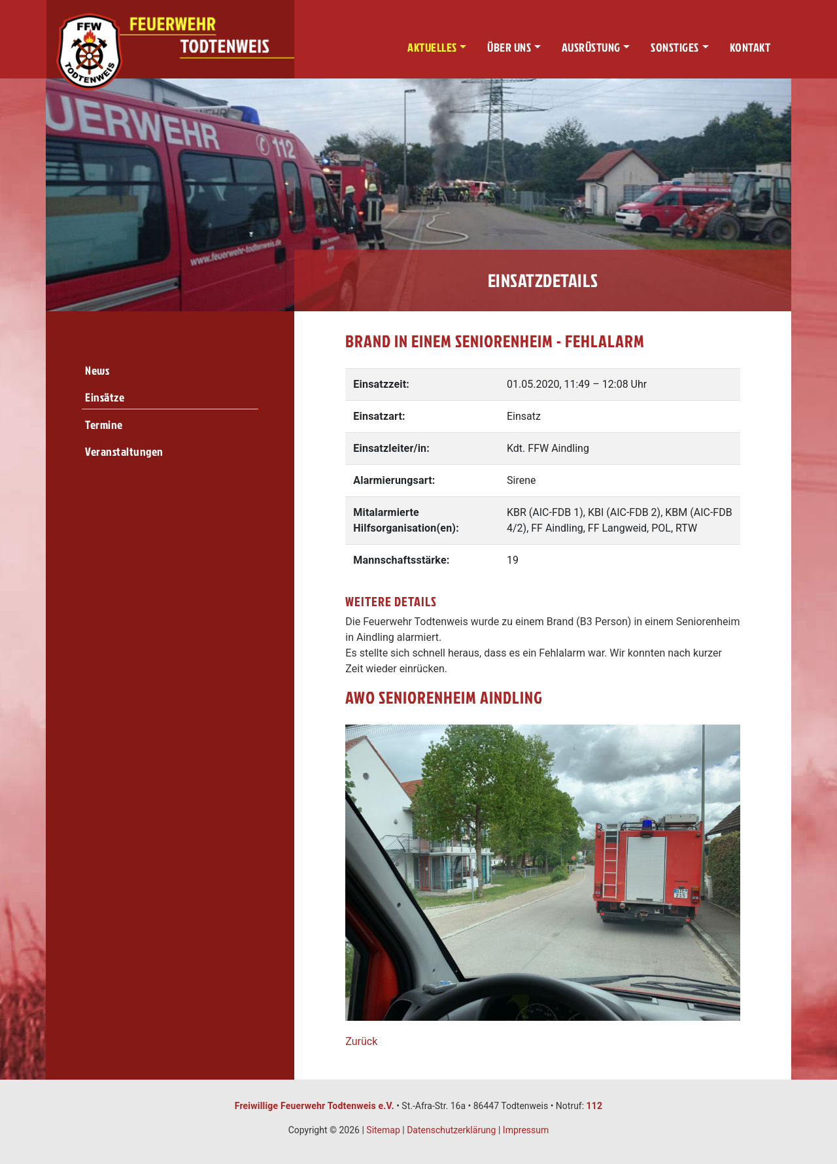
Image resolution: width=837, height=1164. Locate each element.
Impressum (526, 1130)
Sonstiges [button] (675, 47)
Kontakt (750, 47)
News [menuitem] (97, 370)
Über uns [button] (509, 47)
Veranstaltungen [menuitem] (124, 451)
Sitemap (383, 1130)
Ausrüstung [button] (591, 47)
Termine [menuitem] (104, 425)
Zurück (361, 1041)
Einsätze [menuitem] (104, 397)
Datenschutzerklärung (451, 1130)
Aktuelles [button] (432, 47)
